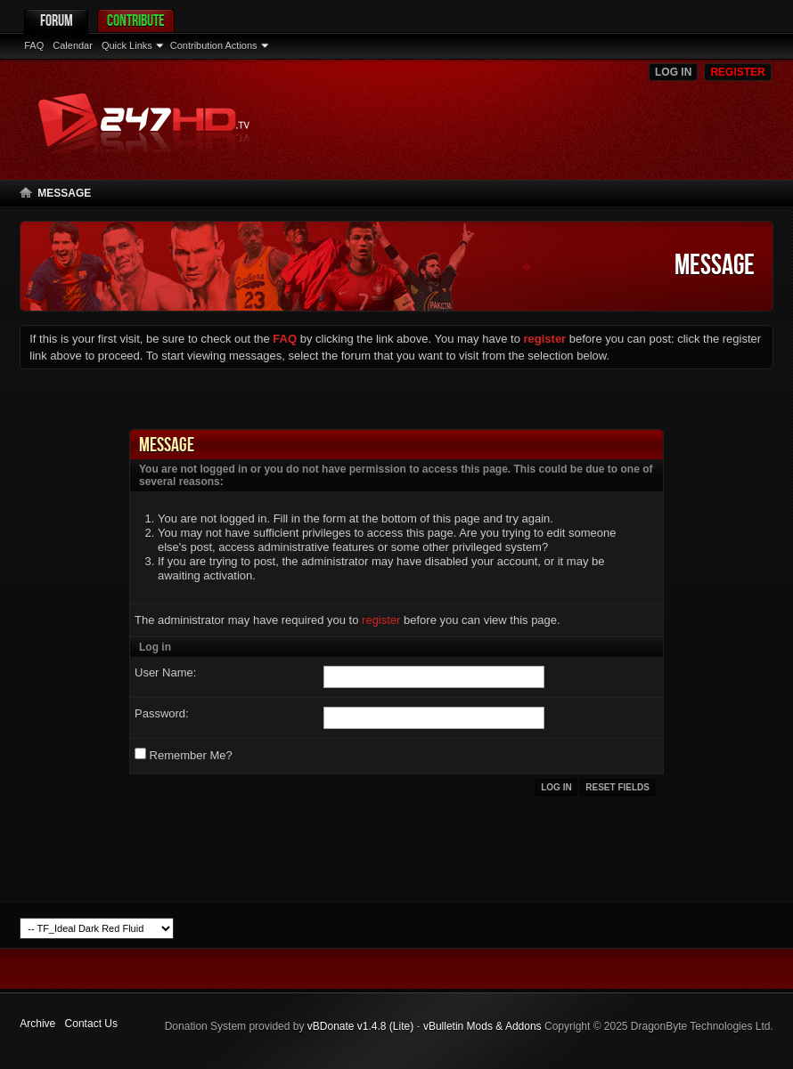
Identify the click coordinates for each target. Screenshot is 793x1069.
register (381, 620)
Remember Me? (184, 755)
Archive (37, 1023)
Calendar (73, 45)
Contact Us (91, 1023)
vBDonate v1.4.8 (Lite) (360, 1026)
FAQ (34, 45)
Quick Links (127, 45)
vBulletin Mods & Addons (482, 1026)
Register (737, 72)
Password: (162, 713)
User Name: (165, 672)
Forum (56, 20)
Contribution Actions (214, 45)
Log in (673, 72)
